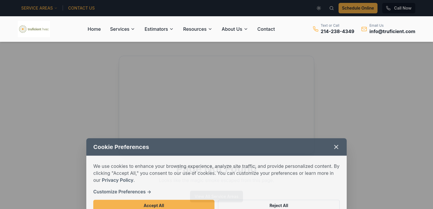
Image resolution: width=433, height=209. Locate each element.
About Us (235, 29)
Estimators (159, 29)
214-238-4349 (338, 31)
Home (94, 29)
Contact (266, 29)
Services (122, 29)
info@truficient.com (392, 31)
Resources (197, 29)
